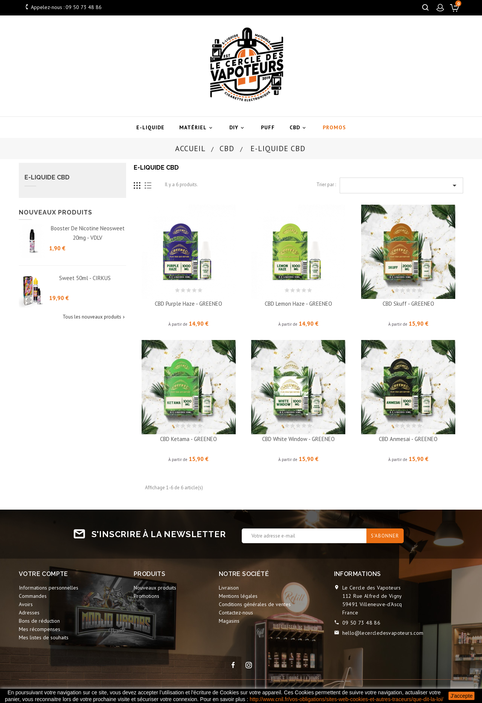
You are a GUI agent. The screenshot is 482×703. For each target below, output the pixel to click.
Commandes (33, 596)
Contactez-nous (236, 612)
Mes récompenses (39, 629)
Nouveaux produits (155, 587)
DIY (237, 127)
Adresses (29, 612)
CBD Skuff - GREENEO (408, 303)
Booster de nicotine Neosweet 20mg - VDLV (88, 233)
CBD (299, 127)
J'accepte (461, 696)
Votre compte (43, 573)
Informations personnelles (48, 587)
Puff (268, 127)
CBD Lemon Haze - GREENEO (298, 303)
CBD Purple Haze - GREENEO (188, 303)
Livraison (229, 587)
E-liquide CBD (47, 177)
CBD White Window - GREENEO (298, 439)
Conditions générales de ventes (255, 604)
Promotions (146, 596)
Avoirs (26, 604)
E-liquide (150, 127)
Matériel (197, 127)
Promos (334, 127)
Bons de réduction (39, 620)
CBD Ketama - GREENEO (188, 439)
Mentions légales (238, 596)
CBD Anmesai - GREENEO (408, 439)
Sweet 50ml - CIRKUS (85, 278)
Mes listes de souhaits (44, 637)
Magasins (229, 620)
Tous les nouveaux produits (94, 317)
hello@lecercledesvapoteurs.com (383, 632)
